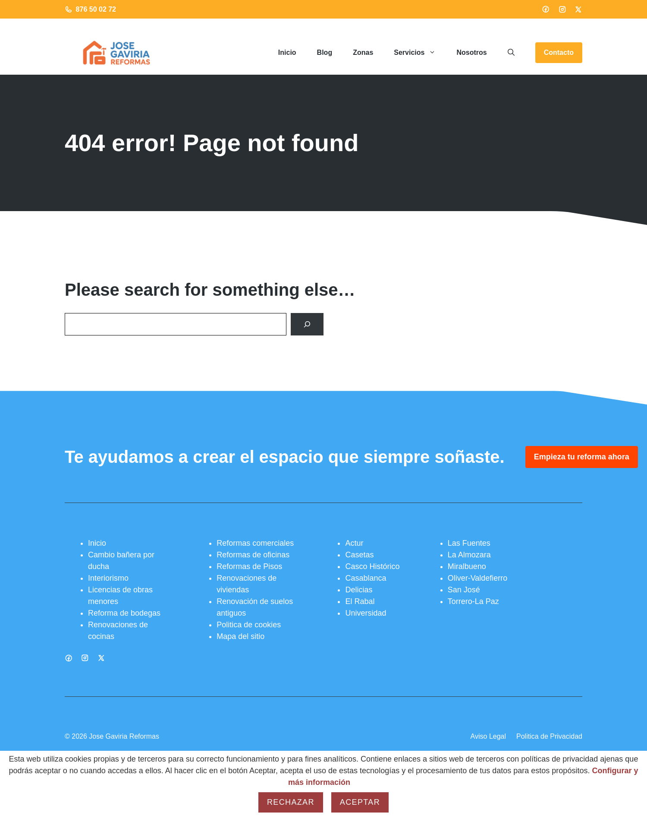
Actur (354, 543)
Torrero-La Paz (473, 601)
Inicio (287, 52)
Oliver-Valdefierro (478, 578)
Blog (325, 52)
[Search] (307, 324)
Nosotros (471, 52)
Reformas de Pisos (249, 566)
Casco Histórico (372, 566)
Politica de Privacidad (549, 736)
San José (464, 589)
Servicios (420, 53)
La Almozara (469, 554)
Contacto (559, 52)
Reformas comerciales (255, 543)
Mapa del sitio (240, 636)
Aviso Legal (488, 736)
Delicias (358, 589)
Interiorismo (108, 578)
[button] (511, 53)
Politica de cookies (249, 624)
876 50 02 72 (96, 9)
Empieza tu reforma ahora (581, 456)
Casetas (359, 554)
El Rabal (359, 601)
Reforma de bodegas (124, 613)
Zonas (363, 52)
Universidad (365, 613)
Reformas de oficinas (253, 554)
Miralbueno (467, 566)
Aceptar (360, 802)
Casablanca (365, 578)
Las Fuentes (469, 543)
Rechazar (290, 802)
